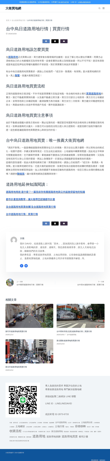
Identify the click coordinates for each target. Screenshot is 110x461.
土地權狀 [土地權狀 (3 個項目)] (20, 423)
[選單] (104, 8)
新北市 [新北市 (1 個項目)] (48, 428)
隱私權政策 (92, 457)
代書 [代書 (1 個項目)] (10, 419)
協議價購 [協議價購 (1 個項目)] (51, 419)
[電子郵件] (64, 41)
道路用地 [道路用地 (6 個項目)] (38, 433)
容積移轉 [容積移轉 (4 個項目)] (80, 423)
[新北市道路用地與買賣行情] (29, 348)
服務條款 (102, 457)
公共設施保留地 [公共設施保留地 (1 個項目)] (23, 419)
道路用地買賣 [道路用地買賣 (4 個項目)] (70, 433)
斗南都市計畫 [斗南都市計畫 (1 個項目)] (41, 428)
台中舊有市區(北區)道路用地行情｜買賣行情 (74, 328)
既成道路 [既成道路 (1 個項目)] (66, 428)
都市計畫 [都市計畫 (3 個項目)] (83, 433)
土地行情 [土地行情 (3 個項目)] (59, 423)
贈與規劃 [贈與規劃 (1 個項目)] (28, 434)
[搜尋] (99, 8)
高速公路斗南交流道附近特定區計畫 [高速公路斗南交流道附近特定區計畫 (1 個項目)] (19, 437)
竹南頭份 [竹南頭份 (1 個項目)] (86, 428)
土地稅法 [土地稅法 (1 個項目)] (44, 424)
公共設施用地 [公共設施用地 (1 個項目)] (32, 419)
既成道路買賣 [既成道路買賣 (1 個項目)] (73, 428)
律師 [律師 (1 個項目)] (93, 424)
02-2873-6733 (63, 2)
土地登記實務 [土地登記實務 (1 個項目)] (37, 424)
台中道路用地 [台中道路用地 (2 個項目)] (61, 419)
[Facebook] (46, 41)
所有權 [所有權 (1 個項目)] (97, 424)
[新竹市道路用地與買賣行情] (29, 313)
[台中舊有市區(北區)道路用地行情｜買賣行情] (80, 313)
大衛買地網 (14, 8)
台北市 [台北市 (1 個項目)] (69, 419)
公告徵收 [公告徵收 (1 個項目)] (39, 419)
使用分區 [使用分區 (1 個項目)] (15, 419)
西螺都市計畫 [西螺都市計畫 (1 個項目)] (21, 434)
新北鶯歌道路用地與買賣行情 (68, 338)
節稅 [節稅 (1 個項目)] (91, 428)
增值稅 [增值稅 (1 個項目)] (72, 424)
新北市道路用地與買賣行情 (16, 364)
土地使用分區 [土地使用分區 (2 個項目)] (87, 419)
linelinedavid (63, 400)
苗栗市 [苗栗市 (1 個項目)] (99, 428)
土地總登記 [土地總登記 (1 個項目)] (51, 424)
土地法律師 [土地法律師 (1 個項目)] (29, 424)
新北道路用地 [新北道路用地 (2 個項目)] (57, 428)
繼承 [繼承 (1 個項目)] (95, 428)
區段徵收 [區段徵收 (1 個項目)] (45, 419)
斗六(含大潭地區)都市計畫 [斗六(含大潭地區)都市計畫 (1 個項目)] (30, 428)
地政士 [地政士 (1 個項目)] (67, 424)
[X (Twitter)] (55, 41)
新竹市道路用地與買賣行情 (16, 328)
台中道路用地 (71, 331)
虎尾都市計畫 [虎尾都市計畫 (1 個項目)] (13, 434)
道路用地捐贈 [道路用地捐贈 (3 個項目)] (53, 433)
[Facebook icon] (21, 263)
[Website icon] (26, 263)
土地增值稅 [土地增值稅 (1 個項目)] (97, 419)
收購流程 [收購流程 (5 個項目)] (15, 428)
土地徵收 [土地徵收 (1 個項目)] (11, 424)
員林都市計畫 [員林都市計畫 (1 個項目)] (76, 419)
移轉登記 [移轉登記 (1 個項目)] (80, 428)
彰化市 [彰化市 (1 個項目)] (89, 424)
